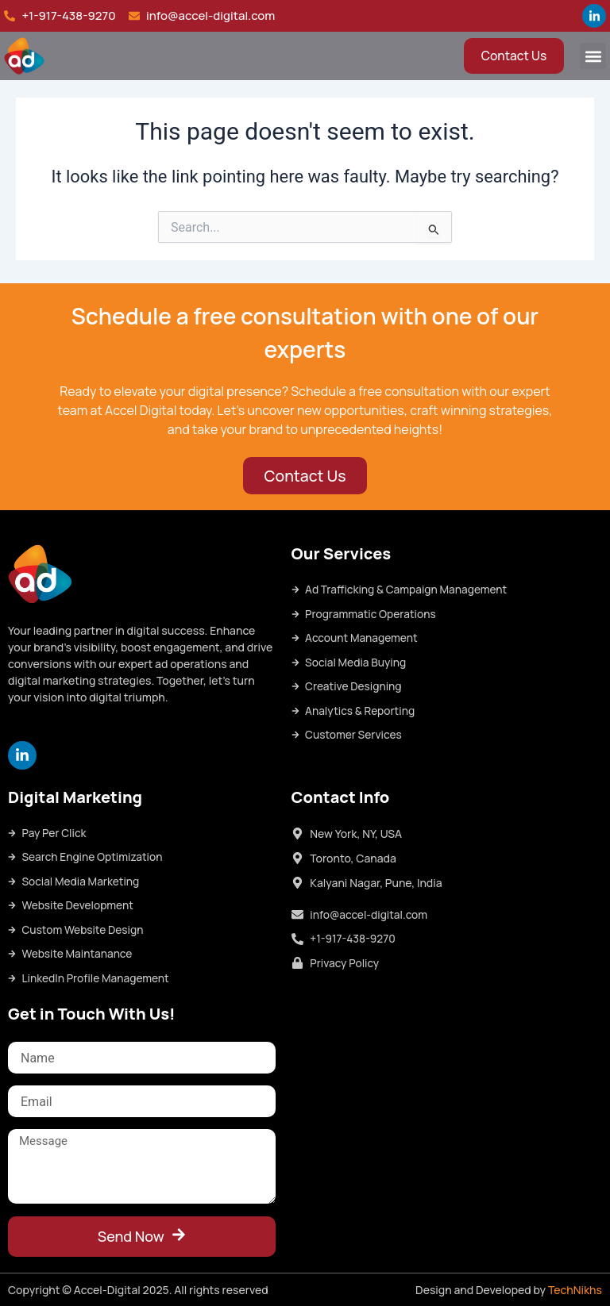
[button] (593, 56)
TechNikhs (575, 1289)
